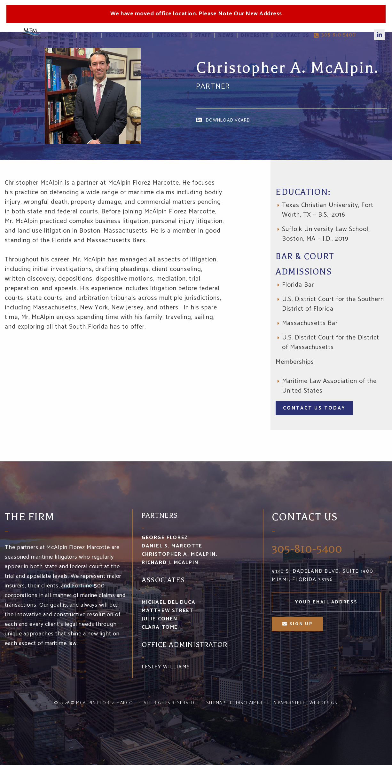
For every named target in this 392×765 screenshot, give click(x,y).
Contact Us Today (314, 408)
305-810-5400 (335, 35)
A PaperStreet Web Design (305, 703)
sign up (297, 624)
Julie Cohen (160, 619)
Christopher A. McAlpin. (180, 554)
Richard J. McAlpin (170, 562)
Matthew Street (167, 610)
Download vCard (228, 120)
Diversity (254, 35)
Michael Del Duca (169, 602)
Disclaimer (249, 703)
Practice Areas (127, 35)
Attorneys (172, 35)
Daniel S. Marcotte (172, 546)
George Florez (165, 537)
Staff (203, 35)
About (89, 35)
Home (65, 35)
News (225, 35)
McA (30, 34)
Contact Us (292, 35)
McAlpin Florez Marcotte (108, 703)
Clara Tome (160, 627)
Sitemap (215, 703)
